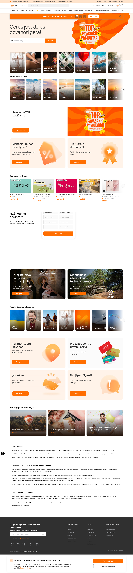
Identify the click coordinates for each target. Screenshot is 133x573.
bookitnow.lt (109, 553)
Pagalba (121, 1)
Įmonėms (99, 1)
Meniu (12, 10)
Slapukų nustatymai (108, 566)
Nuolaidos (57, 10)
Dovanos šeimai (49, 227)
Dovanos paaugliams (50, 222)
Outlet (70, 10)
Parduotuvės (90, 550)
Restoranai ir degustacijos (102, 10)
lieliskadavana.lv (110, 550)
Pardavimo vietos (113, 1)
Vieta (31, 10)
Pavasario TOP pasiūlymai (44, 10)
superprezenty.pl (110, 547)
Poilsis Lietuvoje (78, 10)
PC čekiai (64, 10)
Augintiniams (48, 212)
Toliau (58, 234)
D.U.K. (105, 1)
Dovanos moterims (65, 212)
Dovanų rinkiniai (115, 10)
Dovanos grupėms (65, 227)
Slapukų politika (25, 568)
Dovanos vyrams (49, 217)
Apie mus (70, 553)
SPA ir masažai (89, 10)
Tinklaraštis (71, 550)
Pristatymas (90, 547)
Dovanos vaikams (64, 217)
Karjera (69, 547)
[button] (123, 62)
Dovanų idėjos (22, 10)
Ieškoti (50, 41)
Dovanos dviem (64, 222)
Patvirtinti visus (108, 561)
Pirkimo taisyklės (91, 553)
